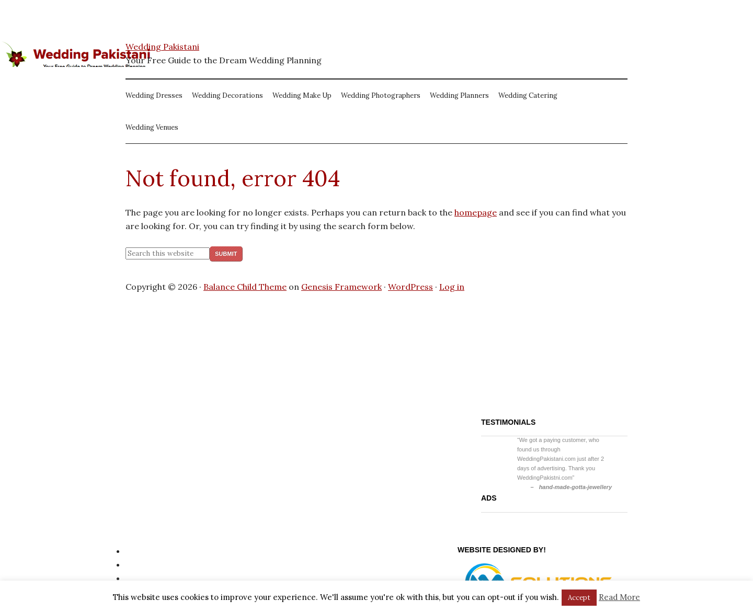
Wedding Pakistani (162, 46)
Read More (619, 597)
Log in (451, 286)
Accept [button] (579, 597)
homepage (475, 212)
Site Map (143, 564)
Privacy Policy (153, 551)
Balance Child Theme (245, 286)
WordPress (410, 286)
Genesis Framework (341, 286)
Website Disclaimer (164, 578)
